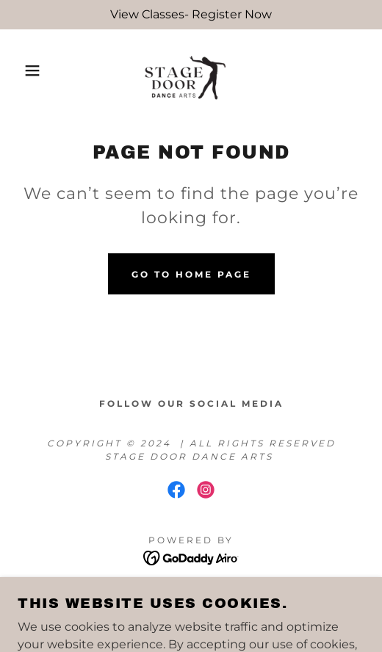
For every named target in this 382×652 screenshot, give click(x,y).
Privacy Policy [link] (191, 593)
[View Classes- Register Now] (191, 14)
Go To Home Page (191, 274)
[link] (191, 70)
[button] (27, 70)
